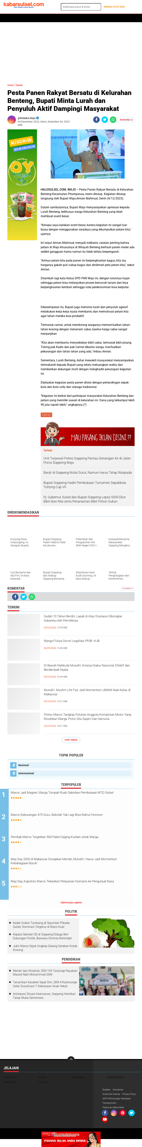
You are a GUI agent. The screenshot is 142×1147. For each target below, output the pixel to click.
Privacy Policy (111, 1101)
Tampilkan (127, 589)
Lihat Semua (71, 740)
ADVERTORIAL (112, 18)
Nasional (23, 765)
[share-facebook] (96, 119)
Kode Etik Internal (113, 1096)
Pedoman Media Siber (115, 1115)
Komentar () (126, 119)
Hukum (46, 18)
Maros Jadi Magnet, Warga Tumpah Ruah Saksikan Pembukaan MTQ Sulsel (65, 796)
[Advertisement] (71, 51)
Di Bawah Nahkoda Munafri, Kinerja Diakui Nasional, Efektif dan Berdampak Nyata (88, 670)
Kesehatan (93, 18)
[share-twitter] (105, 119)
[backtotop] (71, 1061)
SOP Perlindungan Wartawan (119, 1105)
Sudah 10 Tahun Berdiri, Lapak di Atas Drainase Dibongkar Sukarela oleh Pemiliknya (83, 624)
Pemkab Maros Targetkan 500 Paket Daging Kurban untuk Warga (71, 841)
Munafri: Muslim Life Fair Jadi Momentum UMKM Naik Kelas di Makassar (88, 695)
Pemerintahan (115, 1078)
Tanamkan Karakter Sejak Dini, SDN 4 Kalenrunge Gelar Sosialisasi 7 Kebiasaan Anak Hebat (45, 985)
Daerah (33, 18)
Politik (20, 18)
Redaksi (107, 1091)
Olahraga (77, 18)
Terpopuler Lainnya (71, 904)
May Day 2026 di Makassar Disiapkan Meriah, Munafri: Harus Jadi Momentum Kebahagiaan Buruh (73, 863)
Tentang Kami (111, 1110)
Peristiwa (61, 18)
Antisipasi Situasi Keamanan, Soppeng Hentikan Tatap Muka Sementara (44, 997)
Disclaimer (120, 1091)
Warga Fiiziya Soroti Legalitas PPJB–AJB (86, 642)
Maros (128, 18)
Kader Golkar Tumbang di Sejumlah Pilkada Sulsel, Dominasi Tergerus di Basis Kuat (41, 926)
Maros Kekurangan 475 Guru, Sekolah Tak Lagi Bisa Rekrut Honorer (71, 819)
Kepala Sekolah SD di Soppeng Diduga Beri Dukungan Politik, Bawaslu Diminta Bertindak (42, 937)
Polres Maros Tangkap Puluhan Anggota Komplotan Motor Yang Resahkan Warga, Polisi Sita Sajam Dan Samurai (87, 722)
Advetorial (10, 1078)
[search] (81, 7)
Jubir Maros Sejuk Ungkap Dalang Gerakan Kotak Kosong (45, 949)
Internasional (26, 773)
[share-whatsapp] (113, 119)
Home (9, 18)
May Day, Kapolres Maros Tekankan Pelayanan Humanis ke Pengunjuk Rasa (72, 886)
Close (46, 1133)
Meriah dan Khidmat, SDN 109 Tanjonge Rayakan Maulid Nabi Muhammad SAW (45, 974)
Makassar (78, 1078)
